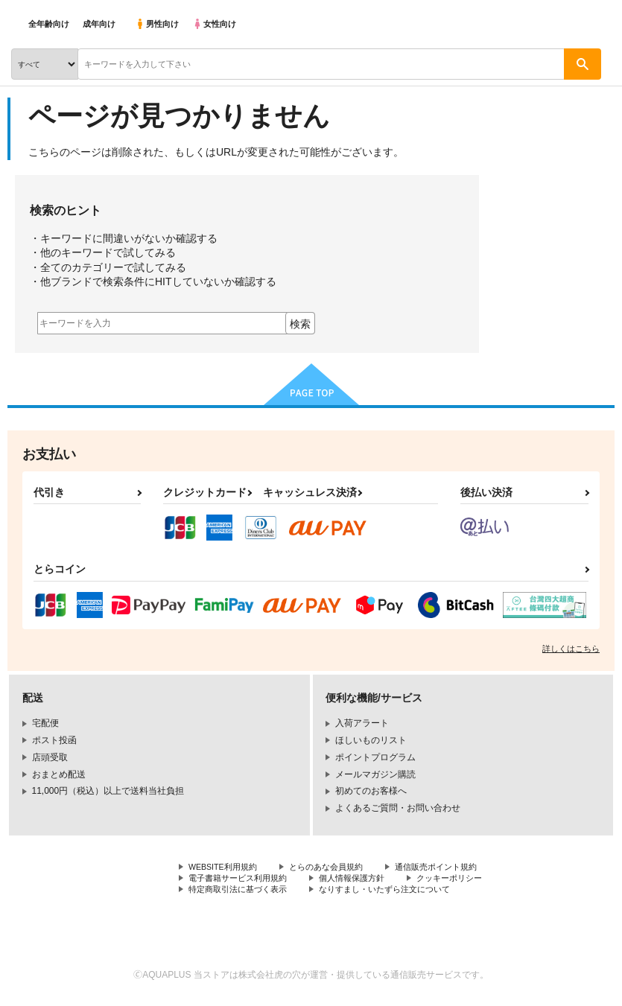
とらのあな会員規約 (336, 867)
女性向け (214, 24)
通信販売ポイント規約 (453, 867)
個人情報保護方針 (363, 880)
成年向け (99, 23)
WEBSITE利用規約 (226, 867)
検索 (300, 324)
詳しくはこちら (571, 648)
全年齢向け (48, 23)
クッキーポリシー (467, 880)
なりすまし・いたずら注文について (399, 893)
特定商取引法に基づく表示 (242, 893)
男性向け (157, 24)
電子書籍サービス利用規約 (242, 880)
